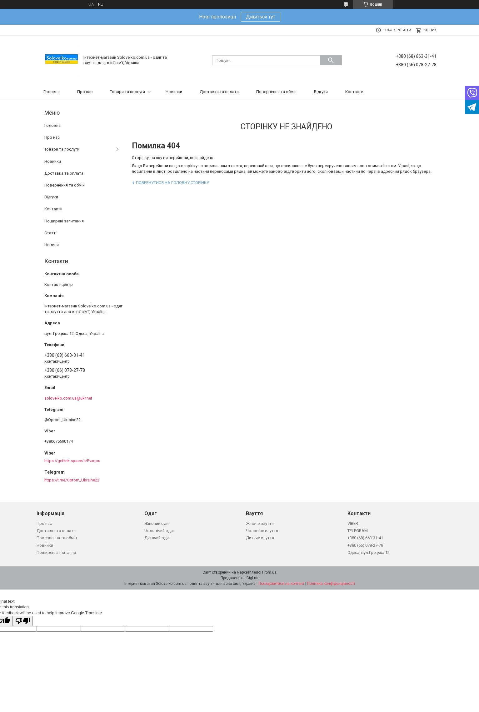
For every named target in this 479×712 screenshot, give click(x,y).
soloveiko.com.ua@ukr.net (68, 398)
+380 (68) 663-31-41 (365, 537)
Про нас (84, 91)
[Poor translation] (23, 621)
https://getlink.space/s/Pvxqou (72, 460)
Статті (50, 233)
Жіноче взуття (260, 523)
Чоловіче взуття (262, 530)
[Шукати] (331, 60)
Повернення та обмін (276, 91)
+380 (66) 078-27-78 (365, 545)
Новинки (174, 91)
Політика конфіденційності (331, 583)
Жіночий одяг (157, 523)
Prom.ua (269, 572)
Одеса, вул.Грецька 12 (368, 552)
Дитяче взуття (260, 537)
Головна (51, 91)
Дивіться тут (260, 17)
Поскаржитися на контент (281, 583)
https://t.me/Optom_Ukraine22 (71, 480)
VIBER (352, 523)
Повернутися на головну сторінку (172, 182)
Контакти (354, 91)
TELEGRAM (357, 530)
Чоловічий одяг (159, 530)
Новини (51, 244)
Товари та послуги (127, 91)
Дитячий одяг (157, 537)
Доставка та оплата (219, 91)
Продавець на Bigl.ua (239, 578)
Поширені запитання (64, 221)
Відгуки (321, 91)
